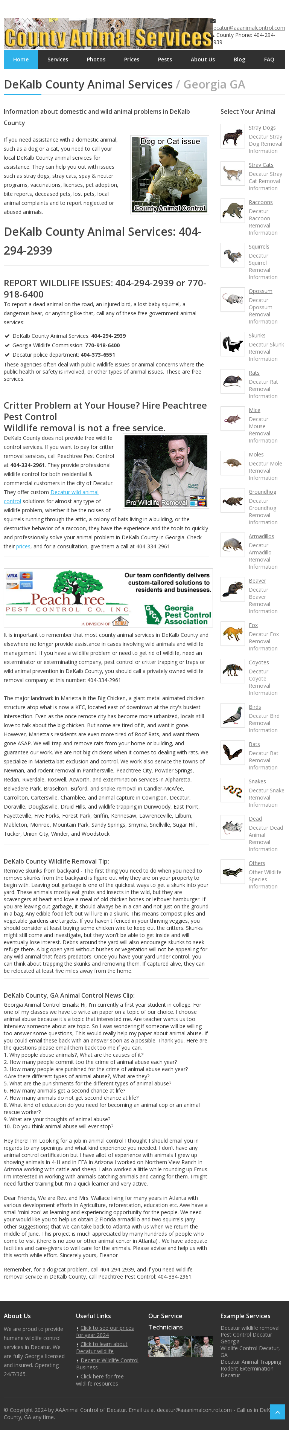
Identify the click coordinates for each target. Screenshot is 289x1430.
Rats (254, 372)
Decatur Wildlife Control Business (107, 1364)
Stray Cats (261, 164)
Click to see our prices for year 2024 (105, 1331)
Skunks (257, 335)
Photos (96, 59)
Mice (254, 410)
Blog (239, 59)
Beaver (257, 580)
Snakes (257, 781)
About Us (203, 59)
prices (23, 546)
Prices (131, 59)
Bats (254, 744)
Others (257, 863)
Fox (253, 625)
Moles (256, 454)
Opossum (260, 291)
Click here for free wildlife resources (100, 1380)
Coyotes (259, 662)
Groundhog (262, 491)
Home (21, 59)
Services (57, 59)
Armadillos (261, 536)
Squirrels (259, 246)
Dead (255, 818)
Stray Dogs (262, 127)
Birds (255, 706)
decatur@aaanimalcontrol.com (247, 27)
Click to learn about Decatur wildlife (102, 1347)
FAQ (269, 59)
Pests (165, 59)
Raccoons (261, 202)
